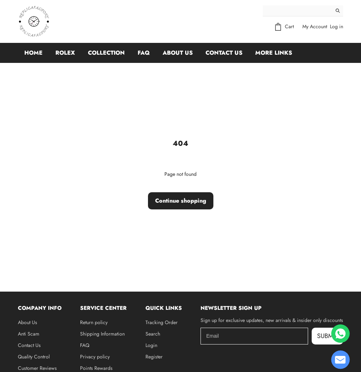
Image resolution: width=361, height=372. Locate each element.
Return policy (94, 322)
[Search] (297, 10)
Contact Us (224, 53)
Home (33, 53)
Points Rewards (96, 368)
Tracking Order (161, 322)
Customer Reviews (37, 368)
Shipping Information (102, 333)
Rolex (65, 53)
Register (154, 356)
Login (151, 345)
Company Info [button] (39, 308)
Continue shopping (180, 201)
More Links (273, 53)
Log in (336, 26)
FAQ (144, 53)
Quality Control (34, 356)
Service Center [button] (103, 308)
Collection (106, 53)
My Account (314, 26)
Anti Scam (28, 333)
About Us (178, 53)
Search (152, 333)
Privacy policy (95, 356)
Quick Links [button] (163, 308)
